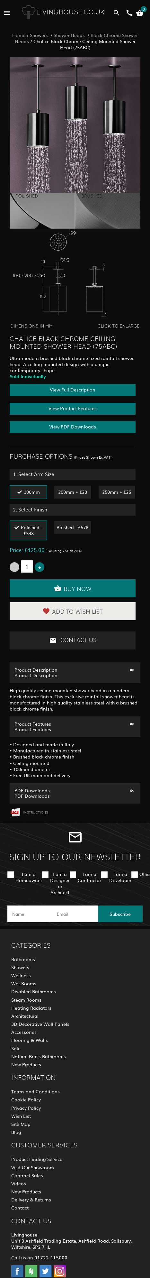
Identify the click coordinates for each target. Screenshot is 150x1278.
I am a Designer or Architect (60, 883)
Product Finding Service (36, 1159)
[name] (29, 914)
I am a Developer (120, 877)
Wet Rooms (23, 983)
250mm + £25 (116, 492)
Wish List (21, 1116)
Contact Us (72, 640)
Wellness (21, 975)
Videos (18, 1183)
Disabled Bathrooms (33, 991)
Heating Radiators (31, 1008)
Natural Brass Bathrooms (38, 1056)
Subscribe (120, 913)
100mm (32, 492)
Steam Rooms (26, 1000)
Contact (20, 1207)
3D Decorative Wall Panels (40, 1024)
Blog (16, 1132)
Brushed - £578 (72, 527)
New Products (26, 1064)
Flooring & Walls (29, 1040)
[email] (74, 914)
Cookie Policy (26, 1099)
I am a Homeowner (28, 877)
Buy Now (73, 588)
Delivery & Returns (31, 1199)
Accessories (24, 1032)
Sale (16, 1048)
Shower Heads (70, 35)
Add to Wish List (72, 611)
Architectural (25, 1016)
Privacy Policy (26, 1108)
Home (18, 35)
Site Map (21, 1124)
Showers (39, 35)
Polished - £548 (31, 530)
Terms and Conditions (35, 1091)
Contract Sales (27, 1175)
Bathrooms (23, 959)
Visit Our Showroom (32, 1167)
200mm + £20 (72, 492)
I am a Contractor (89, 877)
